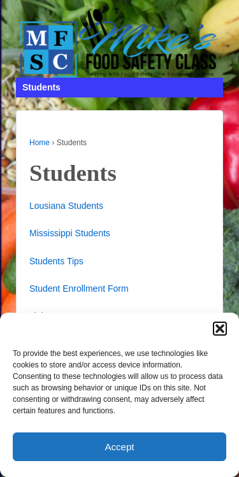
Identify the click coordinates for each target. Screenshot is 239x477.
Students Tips (56, 261)
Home (39, 142)
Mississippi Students (69, 233)
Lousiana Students (66, 206)
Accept (119, 446)
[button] (220, 328)
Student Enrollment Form (79, 288)
